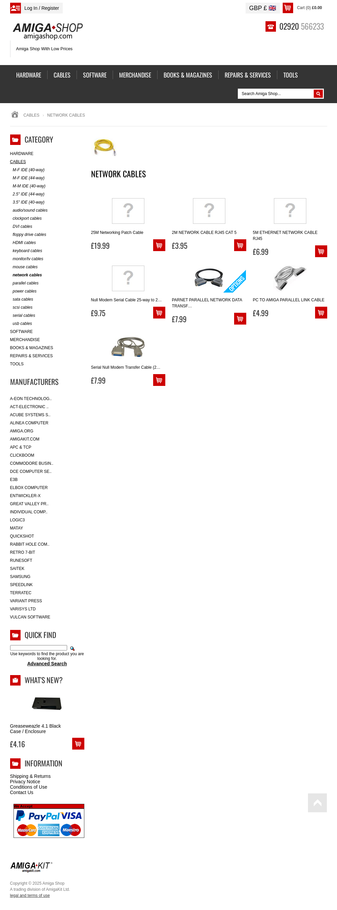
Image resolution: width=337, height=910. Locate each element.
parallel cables (24, 283)
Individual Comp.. (29, 512)
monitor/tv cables (27, 259)
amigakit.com (24, 439)
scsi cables (21, 307)
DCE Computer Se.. (31, 471)
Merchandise (25, 339)
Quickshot (22, 536)
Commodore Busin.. (32, 463)
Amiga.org (21, 431)
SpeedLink (21, 584)
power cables (23, 291)
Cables (31, 115)
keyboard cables (26, 251)
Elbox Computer (29, 487)
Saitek (17, 568)
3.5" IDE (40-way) (27, 202)
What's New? (44, 679)
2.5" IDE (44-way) (27, 194)
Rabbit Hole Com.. (30, 544)
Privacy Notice (25, 781)
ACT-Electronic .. (29, 406)
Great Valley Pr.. (29, 504)
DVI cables (21, 227)
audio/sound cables (29, 210)
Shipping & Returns (30, 776)
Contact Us (21, 792)
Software (21, 331)
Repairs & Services (31, 356)
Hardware (22, 153)
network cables (26, 275)
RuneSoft (21, 560)
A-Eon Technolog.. (31, 398)
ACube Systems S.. (30, 415)
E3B (14, 479)
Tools (17, 364)
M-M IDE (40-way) (28, 186)
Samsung (20, 576)
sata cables (21, 299)
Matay (16, 528)
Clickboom (22, 455)
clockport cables (26, 218)
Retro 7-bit (22, 552)
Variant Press (26, 601)
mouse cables (24, 267)
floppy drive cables (28, 235)
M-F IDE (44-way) (27, 178)
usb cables (21, 324)
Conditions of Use (29, 787)
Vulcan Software (30, 617)
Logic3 (17, 520)
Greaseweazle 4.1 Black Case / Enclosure (35, 728)
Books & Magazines (31, 347)
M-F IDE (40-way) (27, 170)
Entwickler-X (25, 495)
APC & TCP (20, 447)
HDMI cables (23, 243)
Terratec (21, 592)
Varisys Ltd (23, 609)
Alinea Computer (29, 423)
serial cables (22, 315)
